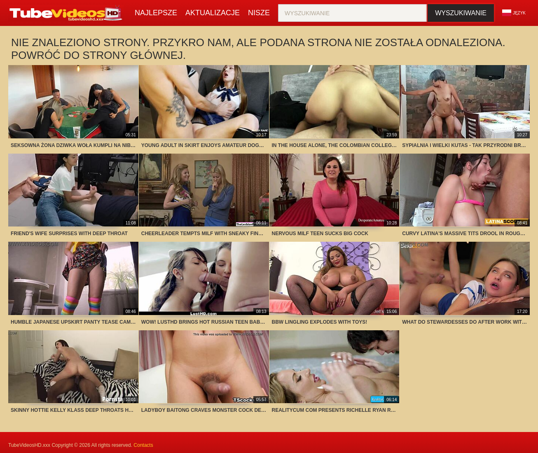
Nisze (259, 13)
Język (514, 12)
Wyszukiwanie (461, 12)
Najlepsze (156, 13)
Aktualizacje (212, 13)
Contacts (143, 445)
